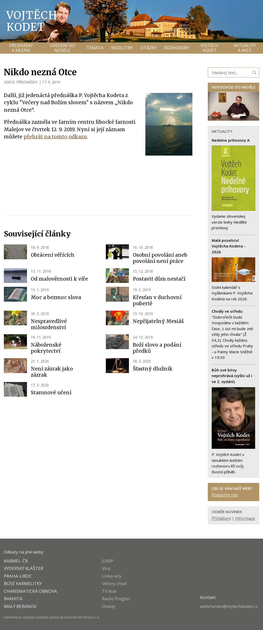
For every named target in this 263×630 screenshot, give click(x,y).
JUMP (107, 561)
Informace (245, 518)
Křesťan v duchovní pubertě (157, 300)
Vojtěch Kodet (32, 21)
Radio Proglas (116, 599)
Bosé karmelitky (23, 583)
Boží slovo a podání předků (157, 348)
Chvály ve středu (227, 311)
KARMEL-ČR (16, 561)
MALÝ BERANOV (20, 606)
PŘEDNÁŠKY (26, 82)
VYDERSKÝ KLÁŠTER (23, 568)
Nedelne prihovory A (231, 140)
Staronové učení (51, 392)
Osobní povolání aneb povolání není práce (160, 258)
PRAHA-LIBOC (18, 576)
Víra (106, 568)
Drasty (108, 606)
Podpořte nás (225, 495)
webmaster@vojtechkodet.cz (229, 606)
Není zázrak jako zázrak (52, 372)
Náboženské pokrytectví (46, 348)
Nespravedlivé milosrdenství (49, 324)
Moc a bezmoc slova (56, 297)
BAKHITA (13, 599)
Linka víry (111, 576)
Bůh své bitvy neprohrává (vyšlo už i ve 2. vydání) (232, 375)
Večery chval (114, 583)
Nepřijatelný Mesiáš (158, 321)
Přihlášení (221, 518)
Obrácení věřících (52, 255)
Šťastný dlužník (153, 369)
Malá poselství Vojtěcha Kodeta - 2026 (229, 246)
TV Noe (109, 591)
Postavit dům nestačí (159, 279)
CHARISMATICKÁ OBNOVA (30, 591)
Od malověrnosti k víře (59, 279)
